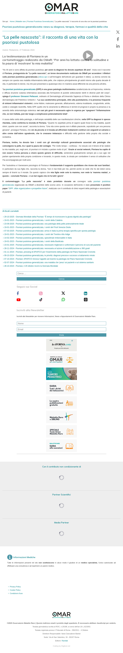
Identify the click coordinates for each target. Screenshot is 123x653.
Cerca (61, 279)
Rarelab (65, 641)
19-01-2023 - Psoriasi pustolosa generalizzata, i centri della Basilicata (33, 241)
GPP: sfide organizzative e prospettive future (28, 188)
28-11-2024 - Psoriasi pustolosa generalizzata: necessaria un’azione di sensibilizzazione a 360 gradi (47, 248)
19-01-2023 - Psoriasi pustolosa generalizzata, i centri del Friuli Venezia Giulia (37, 227)
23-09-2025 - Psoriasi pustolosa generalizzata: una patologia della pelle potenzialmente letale (44, 224)
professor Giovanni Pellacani (24, 96)
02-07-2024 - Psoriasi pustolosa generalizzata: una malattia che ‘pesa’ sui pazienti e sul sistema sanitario (49, 262)
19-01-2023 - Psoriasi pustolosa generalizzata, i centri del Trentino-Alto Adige (37, 234)
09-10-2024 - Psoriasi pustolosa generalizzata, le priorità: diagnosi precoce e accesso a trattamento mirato (49, 255)
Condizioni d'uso (16, 593)
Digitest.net (65, 646)
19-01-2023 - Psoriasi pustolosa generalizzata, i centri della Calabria (33, 220)
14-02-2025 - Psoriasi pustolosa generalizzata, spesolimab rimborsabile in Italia (38, 238)
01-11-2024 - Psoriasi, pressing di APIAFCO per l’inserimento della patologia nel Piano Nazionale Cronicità (49, 252)
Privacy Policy (15, 587)
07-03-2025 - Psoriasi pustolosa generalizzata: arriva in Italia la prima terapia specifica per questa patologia (50, 231)
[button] (118, 32)
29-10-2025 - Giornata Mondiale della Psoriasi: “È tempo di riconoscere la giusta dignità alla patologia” (47, 217)
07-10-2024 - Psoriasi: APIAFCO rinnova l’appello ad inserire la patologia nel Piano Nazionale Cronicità (48, 259)
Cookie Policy (15, 590)
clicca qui (43, 77)
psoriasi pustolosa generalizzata (21, 89)
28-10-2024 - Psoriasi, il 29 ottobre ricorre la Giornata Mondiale (31, 266)
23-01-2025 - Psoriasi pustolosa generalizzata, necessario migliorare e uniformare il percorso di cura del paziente (52, 245)
